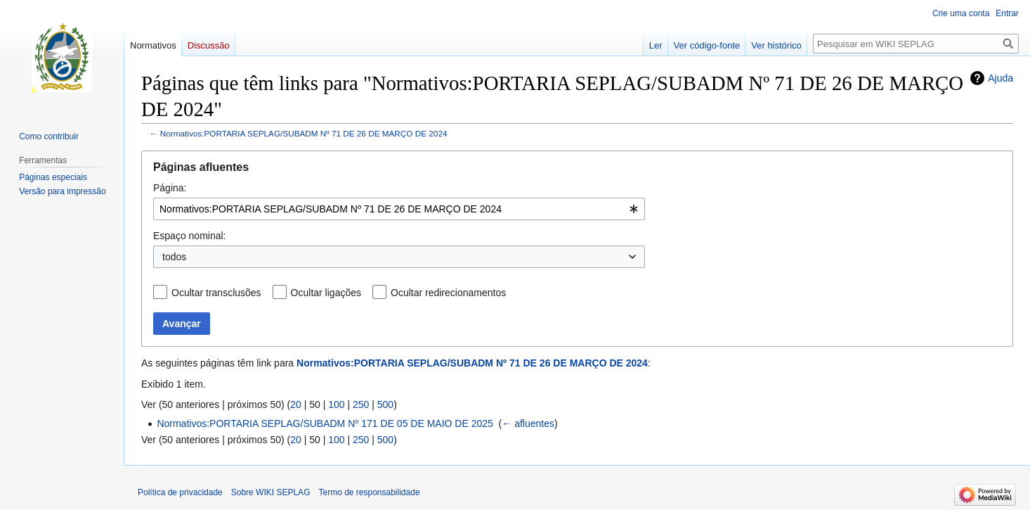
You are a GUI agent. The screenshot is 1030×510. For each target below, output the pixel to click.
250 (361, 404)
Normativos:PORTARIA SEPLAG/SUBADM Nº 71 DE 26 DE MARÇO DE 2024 (304, 133)
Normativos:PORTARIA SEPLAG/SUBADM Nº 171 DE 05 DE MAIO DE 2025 (325, 423)
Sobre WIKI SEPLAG (271, 492)
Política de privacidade (180, 492)
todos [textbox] (174, 256)
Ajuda (1000, 78)
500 (385, 404)
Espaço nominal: (189, 235)
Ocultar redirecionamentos (448, 292)
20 (295, 404)
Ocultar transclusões (216, 292)
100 (336, 404)
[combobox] (399, 209)
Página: (169, 187)
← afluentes (528, 423)
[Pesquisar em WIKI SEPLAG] (916, 43)
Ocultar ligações (326, 292)
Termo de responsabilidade (368, 492)
